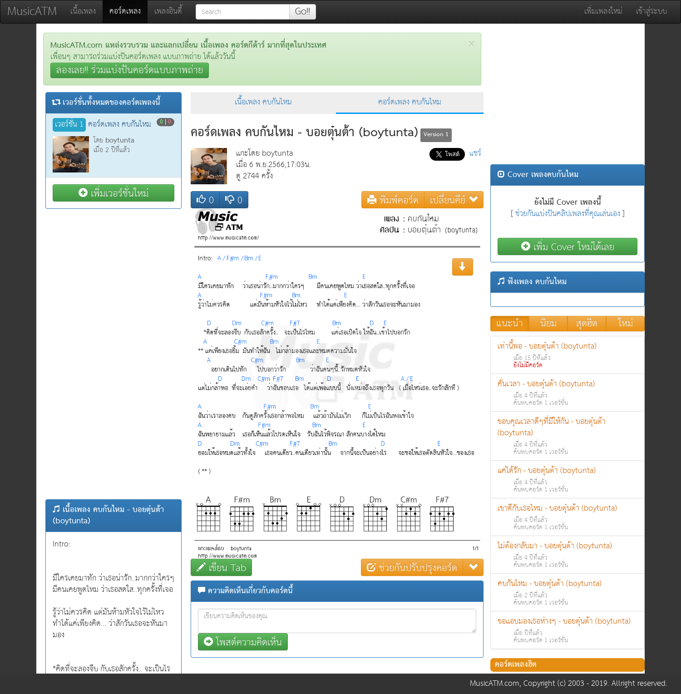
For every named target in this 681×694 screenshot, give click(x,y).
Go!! (302, 12)
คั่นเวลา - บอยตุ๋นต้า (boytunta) (567, 393)
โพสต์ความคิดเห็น (243, 642)
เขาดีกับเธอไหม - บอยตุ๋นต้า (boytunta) (567, 517)
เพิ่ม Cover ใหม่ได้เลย (567, 246)
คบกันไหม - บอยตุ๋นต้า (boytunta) (567, 592)
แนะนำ (509, 323)
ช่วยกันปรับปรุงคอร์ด (412, 567)
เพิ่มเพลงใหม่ (603, 12)
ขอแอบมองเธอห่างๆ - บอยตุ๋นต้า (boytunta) (567, 630)
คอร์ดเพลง (128, 11)
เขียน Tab (221, 567)
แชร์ (475, 154)
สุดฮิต (586, 323)
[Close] (471, 44)
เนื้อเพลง (83, 12)
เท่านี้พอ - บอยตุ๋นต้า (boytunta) (567, 355)
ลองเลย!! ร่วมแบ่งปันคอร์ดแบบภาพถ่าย (129, 70)
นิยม (548, 323)
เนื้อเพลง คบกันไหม (263, 102)
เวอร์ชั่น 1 (69, 125)
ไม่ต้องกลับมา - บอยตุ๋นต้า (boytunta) (567, 555)
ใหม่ (625, 323)
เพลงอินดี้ (168, 12)
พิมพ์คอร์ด (393, 200)
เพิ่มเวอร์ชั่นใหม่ (113, 193)
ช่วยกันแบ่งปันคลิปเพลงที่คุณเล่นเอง (567, 214)
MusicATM (32, 11)
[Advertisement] (113, 354)
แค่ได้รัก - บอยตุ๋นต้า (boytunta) (567, 479)
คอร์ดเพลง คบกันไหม (409, 102)
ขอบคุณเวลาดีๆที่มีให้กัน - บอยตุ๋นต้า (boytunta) (567, 436)
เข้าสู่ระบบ (651, 12)
